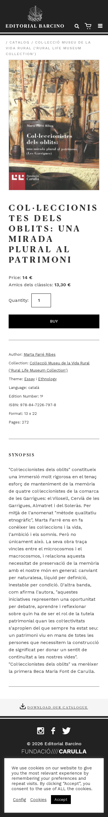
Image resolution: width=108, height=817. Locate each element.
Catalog (20, 42)
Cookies (38, 799)
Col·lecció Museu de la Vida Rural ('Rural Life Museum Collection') (48, 48)
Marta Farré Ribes (40, 354)
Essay (29, 379)
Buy (54, 321)
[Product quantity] (41, 300)
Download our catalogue (57, 707)
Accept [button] (60, 799)
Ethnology (47, 379)
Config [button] (19, 799)
